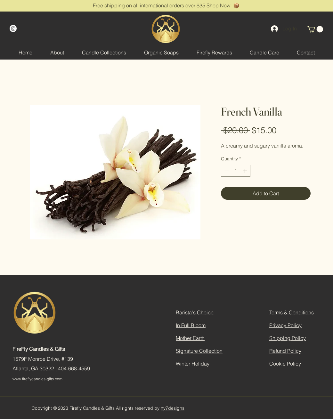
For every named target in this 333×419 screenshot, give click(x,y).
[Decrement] (226, 170)
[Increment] (245, 170)
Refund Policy (285, 351)
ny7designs (172, 408)
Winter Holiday (192, 363)
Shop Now (219, 5)
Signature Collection (199, 351)
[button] (315, 29)
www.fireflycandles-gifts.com (37, 378)
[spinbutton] (235, 170)
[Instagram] (13, 28)
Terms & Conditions (291, 312)
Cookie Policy (285, 363)
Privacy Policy (285, 325)
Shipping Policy (287, 338)
